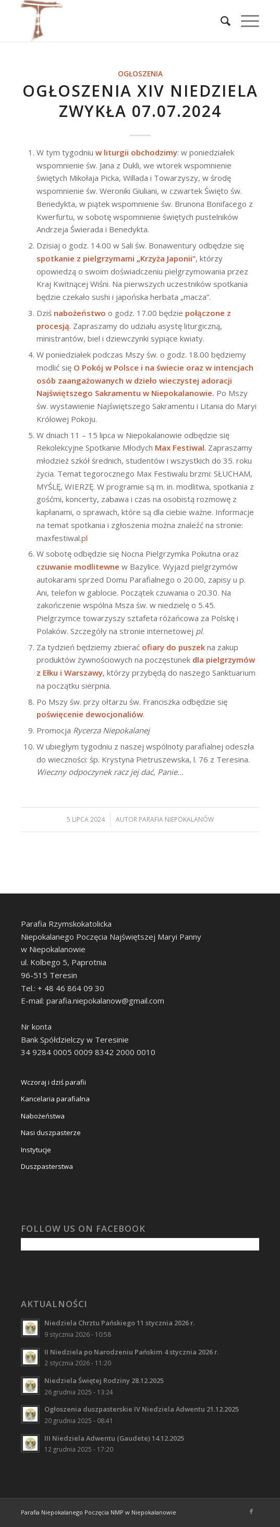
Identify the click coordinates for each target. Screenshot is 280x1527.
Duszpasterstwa (47, 1166)
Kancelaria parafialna (55, 1098)
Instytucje (36, 1149)
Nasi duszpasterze (51, 1132)
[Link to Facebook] (251, 1511)
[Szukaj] (220, 21)
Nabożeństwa (43, 1116)
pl (84, 538)
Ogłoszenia (140, 73)
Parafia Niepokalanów (176, 819)
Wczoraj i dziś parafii (53, 1082)
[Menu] (244, 21)
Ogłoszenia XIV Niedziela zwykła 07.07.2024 (140, 101)
